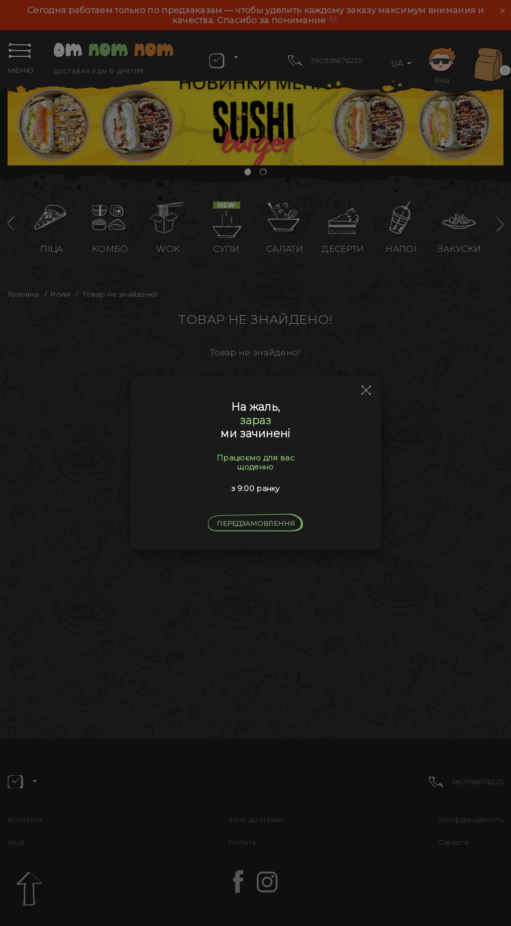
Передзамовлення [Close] (256, 523)
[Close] (366, 390)
